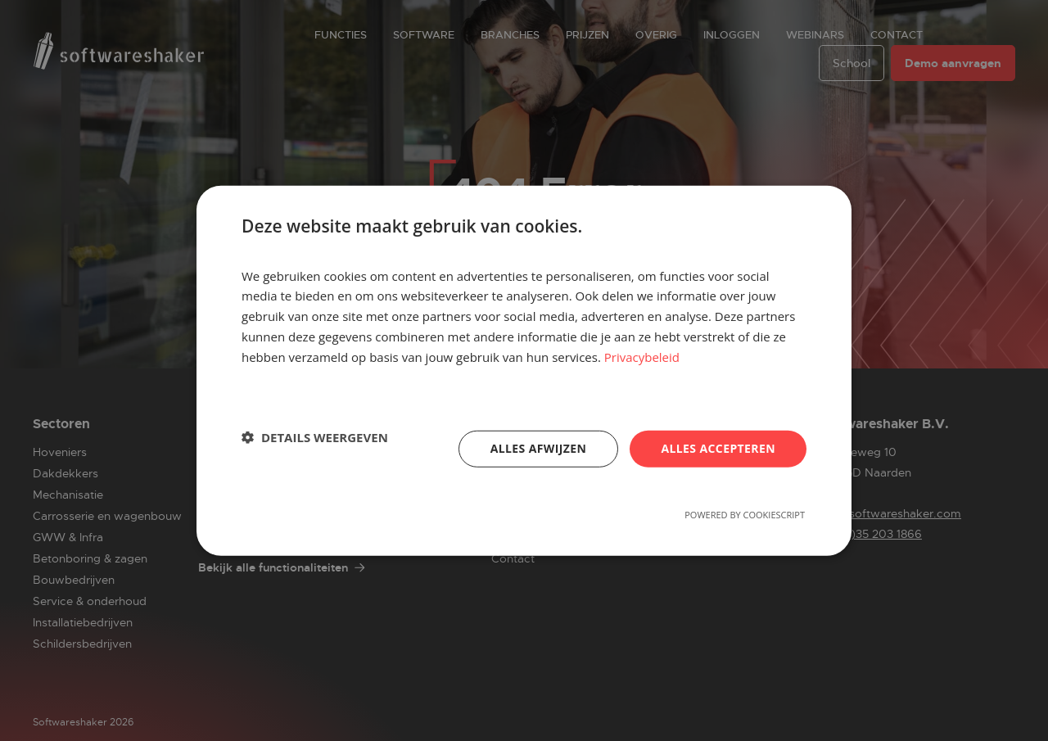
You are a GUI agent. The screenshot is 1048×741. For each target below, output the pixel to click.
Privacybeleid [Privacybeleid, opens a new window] (642, 356)
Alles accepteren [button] (718, 448)
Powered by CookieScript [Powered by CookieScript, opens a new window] (744, 514)
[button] (315, 437)
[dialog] (524, 370)
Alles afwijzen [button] (538, 448)
